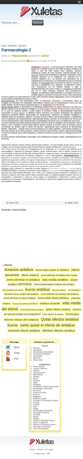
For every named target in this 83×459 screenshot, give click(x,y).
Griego (35, 409)
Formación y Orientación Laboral (45, 401)
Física (35, 379)
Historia (36, 371)
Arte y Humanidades (41, 429)
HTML (13, 353)
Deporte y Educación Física (43, 421)
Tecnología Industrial (41, 413)
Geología (36, 415)
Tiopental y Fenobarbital (51, 67)
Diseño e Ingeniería (40, 423)
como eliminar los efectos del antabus (60, 294)
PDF (12, 359)
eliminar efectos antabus (58, 330)
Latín (35, 407)
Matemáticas (38, 375)
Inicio (3, 46)
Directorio (12, 46)
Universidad (37, 356)
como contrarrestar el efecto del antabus (54, 284)
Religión (36, 419)
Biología (36, 377)
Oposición (37, 358)
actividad (34, 75)
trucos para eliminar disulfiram (25, 304)
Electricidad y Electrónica (42, 389)
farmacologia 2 (74, 290)
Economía (37, 391)
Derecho (36, 395)
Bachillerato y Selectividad (43, 352)
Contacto (40, 450)
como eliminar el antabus (23, 279)
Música (36, 417)
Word (12, 347)
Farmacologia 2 (16, 50)
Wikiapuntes (40, 454)
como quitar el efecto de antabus (47, 325)
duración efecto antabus (24, 330)
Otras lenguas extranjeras (43, 411)
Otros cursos (38, 360)
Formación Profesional (41, 354)
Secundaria (37, 350)
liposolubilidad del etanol (12, 290)
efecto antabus (19, 113)
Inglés (35, 383)
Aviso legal (49, 450)
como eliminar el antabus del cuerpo (59, 275)
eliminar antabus (59, 290)
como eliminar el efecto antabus (20, 298)
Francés (36, 403)
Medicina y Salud (39, 399)
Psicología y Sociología (42, 427)
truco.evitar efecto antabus (53, 297)
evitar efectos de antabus (53, 314)
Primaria (36, 348)
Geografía (37, 385)
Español (36, 405)
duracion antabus (18, 269)
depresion (65, 162)
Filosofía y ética (39, 373)
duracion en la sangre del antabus (21, 294)
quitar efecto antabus (58, 309)
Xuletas (32, 450)
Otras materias (38, 367)
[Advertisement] (41, 35)
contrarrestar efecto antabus (32, 310)
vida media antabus (55, 279)
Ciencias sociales (39, 393)
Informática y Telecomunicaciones (46, 387)
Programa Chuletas (20, 56)
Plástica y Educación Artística (44, 425)
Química (22, 46)
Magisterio (37, 397)
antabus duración (50, 303)
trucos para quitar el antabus (52, 269)
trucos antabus (37, 289)
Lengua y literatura (40, 369)
